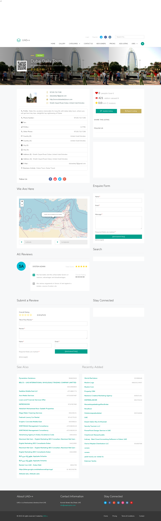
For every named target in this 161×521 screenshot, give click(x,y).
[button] (63, 213)
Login (87, 37)
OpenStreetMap (84, 237)
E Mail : (53, 163)
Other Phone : (53, 132)
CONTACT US (88, 44)
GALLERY (62, 44)
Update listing (108, 111)
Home (106, 516)
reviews (111, 103)
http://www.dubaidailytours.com (61, 99)
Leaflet (77, 237)
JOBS (135, 44)
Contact (141, 516)
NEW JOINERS (101, 44)
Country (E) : (53, 136)
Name (97, 197)
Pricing (114, 516)
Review (22, 329)
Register (95, 37)
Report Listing (132, 111)
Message (98, 214)
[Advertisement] (80, 18)
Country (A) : (53, 141)
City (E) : (25, 145)
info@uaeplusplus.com (68, 505)
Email (97, 206)
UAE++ (45, 516)
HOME (53, 44)
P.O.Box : (53, 127)
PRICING (112, 44)
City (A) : (25, 150)
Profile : (53, 112)
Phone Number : (53, 118)
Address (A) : (44, 159)
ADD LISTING (123, 44)
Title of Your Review (26, 320)
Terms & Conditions (128, 516)
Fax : (23, 122)
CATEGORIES (74, 44)
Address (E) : (44, 154)
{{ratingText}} (41, 315)
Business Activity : (38, 168)
